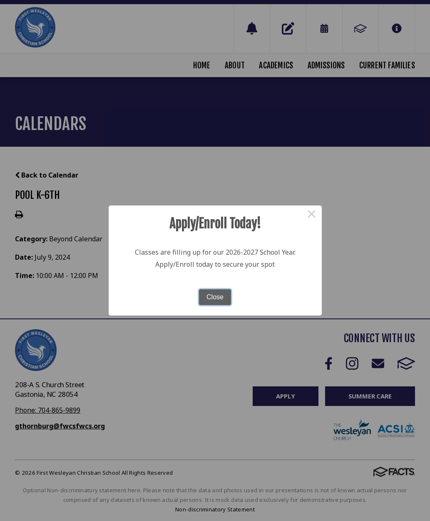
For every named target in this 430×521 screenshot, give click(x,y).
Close (215, 297)
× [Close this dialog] (312, 215)
